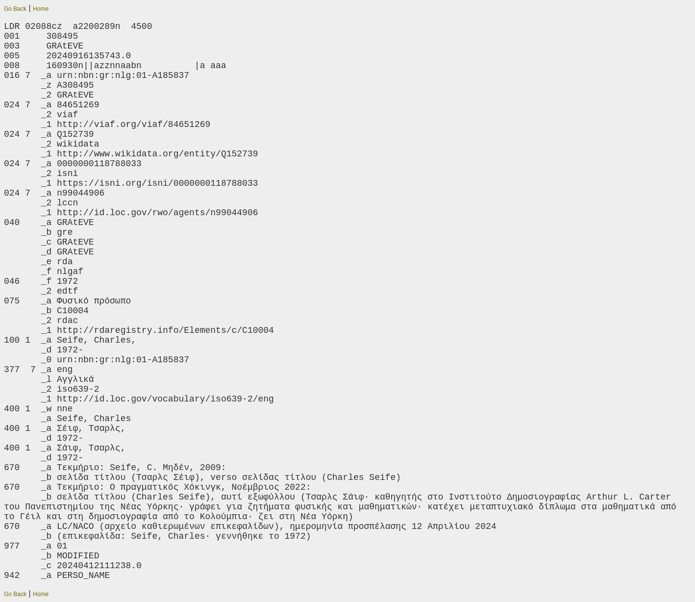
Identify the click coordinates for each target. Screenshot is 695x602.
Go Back (15, 8)
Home (41, 8)
